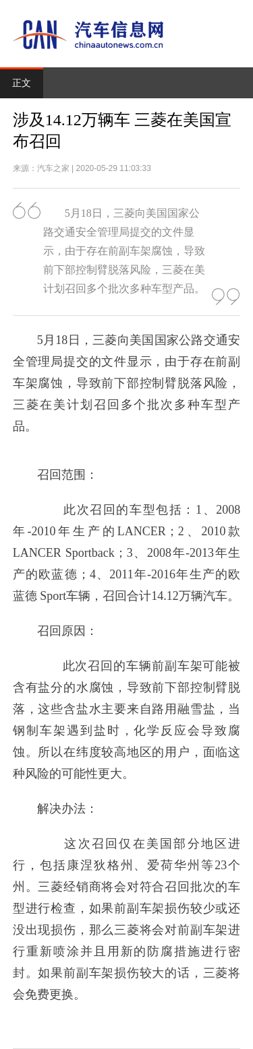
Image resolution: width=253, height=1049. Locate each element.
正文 (21, 83)
